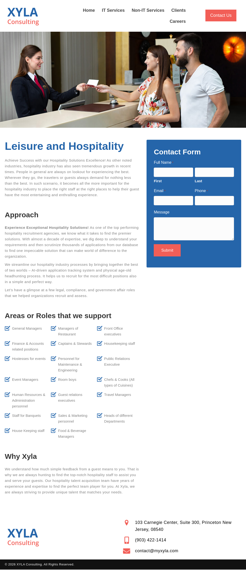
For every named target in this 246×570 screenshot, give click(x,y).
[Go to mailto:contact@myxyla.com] (182, 551)
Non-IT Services (148, 10)
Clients (178, 10)
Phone (201, 191)
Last (198, 181)
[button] (220, 15)
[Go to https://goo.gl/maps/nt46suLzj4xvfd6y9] (182, 526)
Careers (178, 21)
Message (161, 212)
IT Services (113, 10)
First (158, 181)
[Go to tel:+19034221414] (182, 540)
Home (89, 10)
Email (159, 191)
